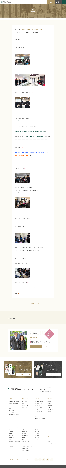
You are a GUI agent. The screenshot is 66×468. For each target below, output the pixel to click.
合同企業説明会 (50, 409)
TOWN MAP (24, 445)
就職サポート (49, 402)
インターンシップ (50, 407)
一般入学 (11, 432)
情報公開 (49, 441)
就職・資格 (49, 399)
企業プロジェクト (38, 405)
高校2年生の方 (37, 428)
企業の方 (36, 439)
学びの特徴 (37, 399)
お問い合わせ (19, 460)
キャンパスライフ (26, 425)
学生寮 (23, 454)
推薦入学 (11, 434)
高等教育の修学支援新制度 (14, 441)
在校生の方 (37, 432)
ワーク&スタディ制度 (51, 413)
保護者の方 (37, 435)
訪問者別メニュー (39, 425)
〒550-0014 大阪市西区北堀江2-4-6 (47, 387)
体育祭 (23, 439)
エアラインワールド (25, 405)
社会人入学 (11, 435)
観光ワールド (24, 407)
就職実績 (49, 404)
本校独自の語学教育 (39, 411)
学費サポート (11, 439)
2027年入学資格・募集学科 (14, 428)
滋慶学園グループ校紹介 (14, 414)
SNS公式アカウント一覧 (13, 411)
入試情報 (11, 425)
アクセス (11, 407)
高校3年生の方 (37, 430)
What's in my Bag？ (26, 441)
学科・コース (25, 399)
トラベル (41, 29)
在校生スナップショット (26, 430)
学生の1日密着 (25, 435)
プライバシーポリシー (51, 445)
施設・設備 (24, 434)
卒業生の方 (37, 434)
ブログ (12, 18)
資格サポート (49, 411)
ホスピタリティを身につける (40, 402)
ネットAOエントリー (13, 443)
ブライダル (23, 29)
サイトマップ (49, 439)
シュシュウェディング (38, 413)
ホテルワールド (25, 404)
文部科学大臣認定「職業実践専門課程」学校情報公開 (38, 2)
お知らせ (49, 429)
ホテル (32, 29)
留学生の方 (11, 437)
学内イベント (24, 428)
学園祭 (23, 437)
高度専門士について (38, 415)
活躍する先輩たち (50, 405)
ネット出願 (11, 445)
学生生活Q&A (24, 432)
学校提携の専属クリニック (27, 447)
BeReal (23, 443)
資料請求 (49, 447)
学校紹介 (11, 399)
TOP (8, 18)
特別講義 (36, 409)
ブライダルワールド (25, 402)
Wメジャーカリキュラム (39, 407)
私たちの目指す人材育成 (14, 402)
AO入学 (10, 430)
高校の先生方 (37, 437)
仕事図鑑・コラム (50, 415)
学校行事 (36, 29)
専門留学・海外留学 (38, 404)
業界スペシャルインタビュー (14, 409)
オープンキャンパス (51, 425)
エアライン (28, 29)
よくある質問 (11, 413)
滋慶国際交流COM (25, 449)
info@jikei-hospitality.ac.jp (45, 391)
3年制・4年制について (39, 417)
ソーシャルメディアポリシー (52, 443)
